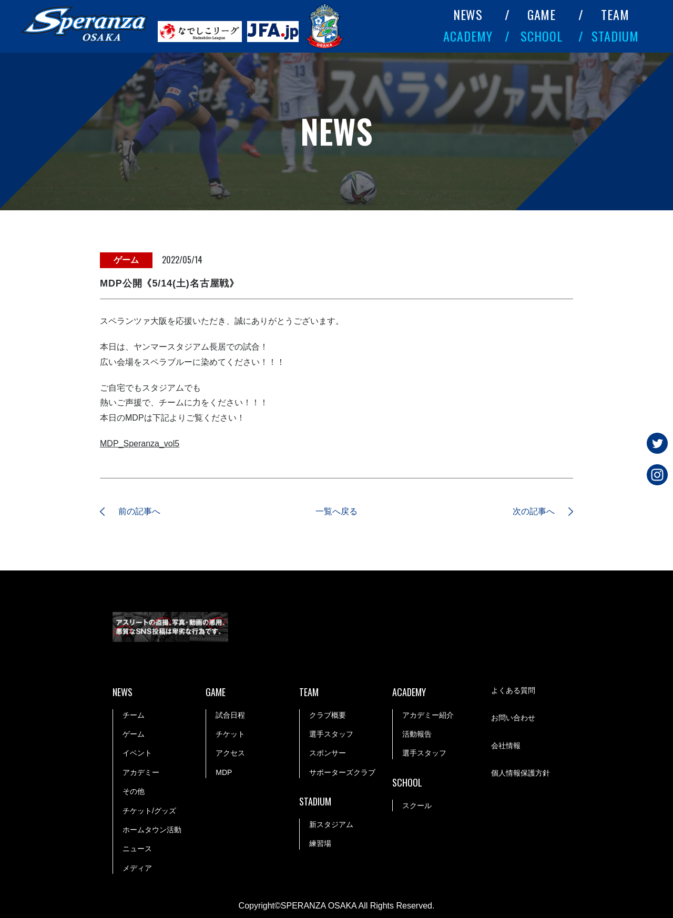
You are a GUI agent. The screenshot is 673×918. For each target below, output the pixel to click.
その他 (134, 791)
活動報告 (417, 734)
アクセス (230, 753)
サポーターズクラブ (342, 772)
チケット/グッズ (149, 811)
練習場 (320, 843)
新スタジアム (331, 824)
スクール (417, 805)
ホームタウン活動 (152, 829)
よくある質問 (513, 690)
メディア (137, 868)
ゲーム (134, 734)
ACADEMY (468, 35)
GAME (541, 14)
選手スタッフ (331, 734)
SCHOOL (542, 35)
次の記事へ (534, 511)
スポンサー (327, 753)
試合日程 (230, 715)
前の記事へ (139, 511)
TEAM (615, 14)
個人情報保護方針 (520, 773)
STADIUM (615, 35)
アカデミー (141, 772)
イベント (137, 753)
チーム (134, 715)
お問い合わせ (513, 717)
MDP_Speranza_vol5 (139, 443)
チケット (230, 734)
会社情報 (506, 745)
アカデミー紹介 (428, 715)
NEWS (468, 14)
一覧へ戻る (336, 511)
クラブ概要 (327, 715)
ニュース (137, 848)
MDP (224, 772)
